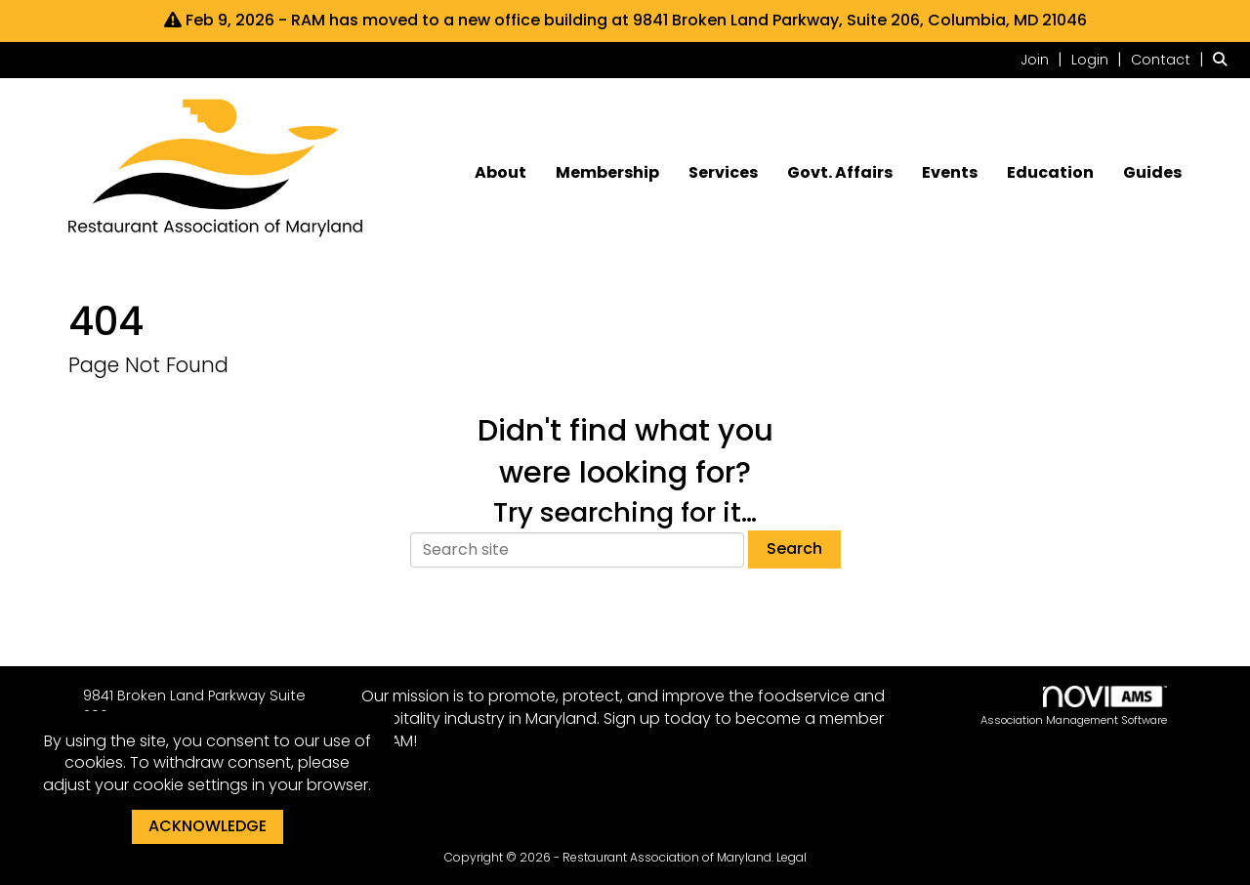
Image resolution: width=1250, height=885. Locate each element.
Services (723, 173)
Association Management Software (1073, 707)
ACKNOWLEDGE (207, 826)
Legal (791, 857)
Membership (607, 173)
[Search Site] (1224, 59)
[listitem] (1044, 59)
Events (950, 173)
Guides (1152, 173)
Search (794, 548)
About (500, 173)
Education (1050, 173)
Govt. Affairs (840, 173)
